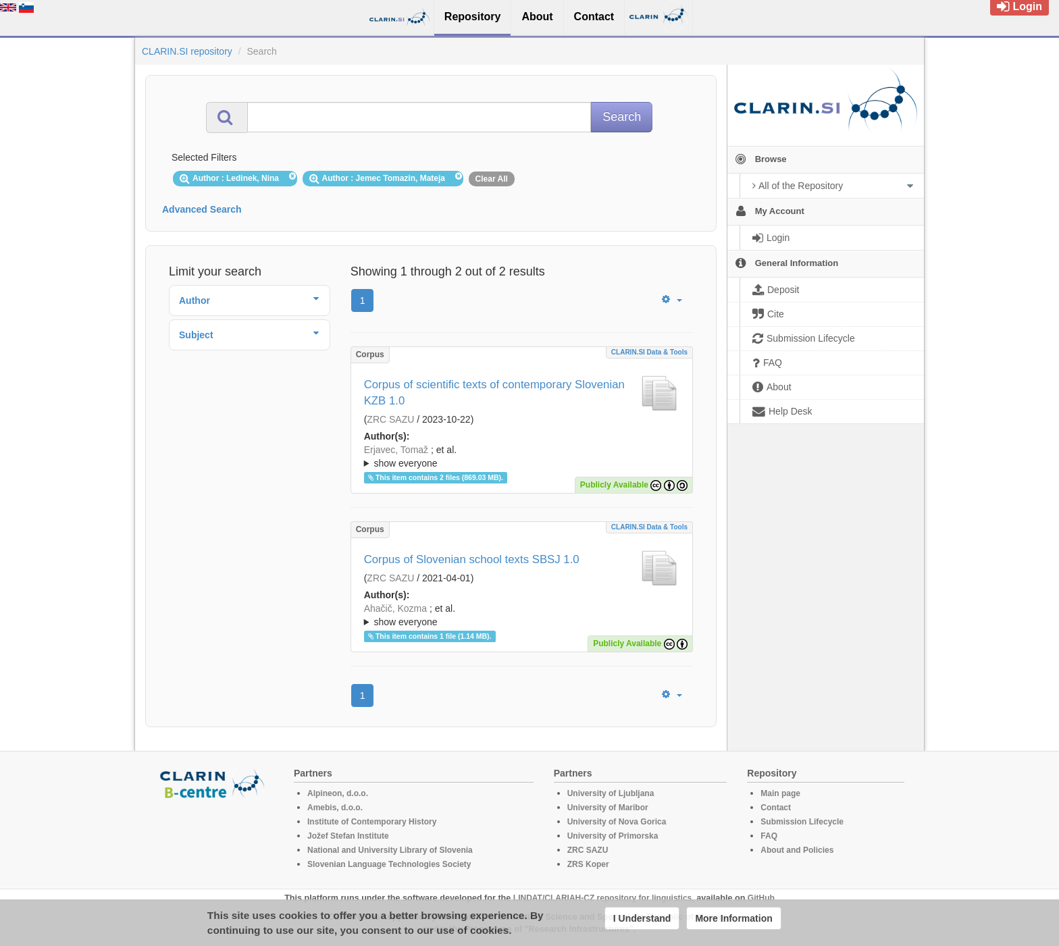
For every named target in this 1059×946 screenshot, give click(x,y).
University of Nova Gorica (617, 821)
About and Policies (796, 850)
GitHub (761, 898)
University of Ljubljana (610, 793)
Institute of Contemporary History (371, 821)
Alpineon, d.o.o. (337, 793)
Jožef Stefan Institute (348, 836)
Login (1019, 6)
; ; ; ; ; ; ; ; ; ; (521, 615)
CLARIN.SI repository (187, 51)
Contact (775, 807)
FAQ (768, 836)
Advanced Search (202, 209)
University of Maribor (607, 807)
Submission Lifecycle (802, 821)
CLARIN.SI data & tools (649, 352)
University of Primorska (612, 836)
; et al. (521, 457)
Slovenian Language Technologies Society (389, 864)
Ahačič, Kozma (395, 608)
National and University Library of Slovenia (390, 850)
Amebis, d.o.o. (335, 807)
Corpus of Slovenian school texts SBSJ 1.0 (471, 559)
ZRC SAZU (390, 419)
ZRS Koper (588, 864)
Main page (780, 793)
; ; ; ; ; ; (521, 456)
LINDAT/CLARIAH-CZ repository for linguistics (602, 898)
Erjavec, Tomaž (396, 449)
